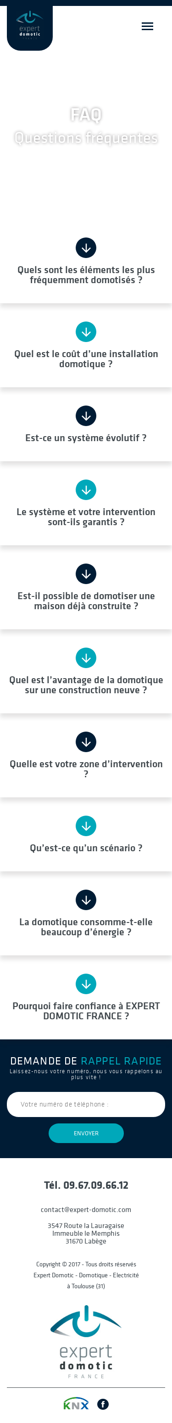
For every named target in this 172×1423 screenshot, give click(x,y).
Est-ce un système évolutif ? (86, 437)
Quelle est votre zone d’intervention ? (86, 768)
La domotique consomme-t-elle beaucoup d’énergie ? (86, 926)
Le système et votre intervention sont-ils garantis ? (86, 516)
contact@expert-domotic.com (86, 1209)
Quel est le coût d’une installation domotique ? (86, 358)
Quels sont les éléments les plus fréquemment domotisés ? (86, 274)
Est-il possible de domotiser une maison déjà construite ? (86, 600)
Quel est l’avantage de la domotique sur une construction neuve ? (86, 684)
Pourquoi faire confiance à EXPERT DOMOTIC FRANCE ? (86, 1010)
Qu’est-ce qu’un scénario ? (86, 847)
